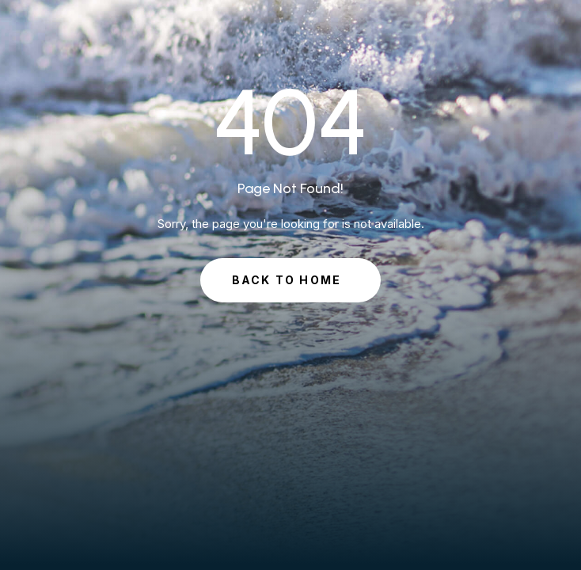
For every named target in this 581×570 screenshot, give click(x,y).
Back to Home (287, 280)
